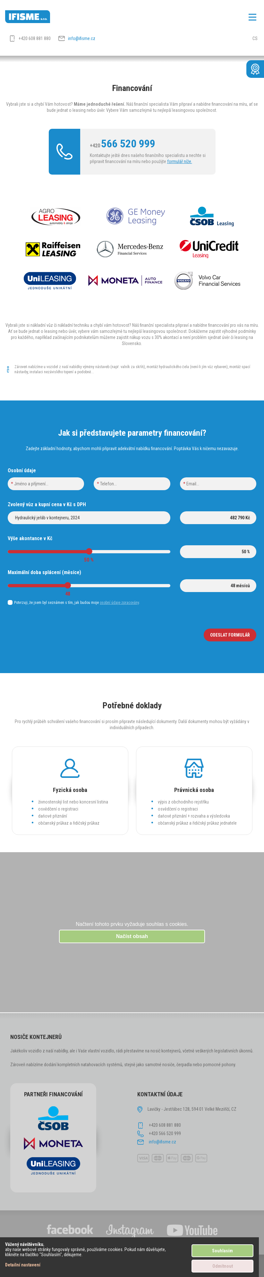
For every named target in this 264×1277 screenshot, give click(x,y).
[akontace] (218, 551)
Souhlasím (222, 1250)
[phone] (132, 483)
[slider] (89, 551)
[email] (218, 483)
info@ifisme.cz (81, 38)
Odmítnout (222, 1266)
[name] (46, 483)
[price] (218, 517)
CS (255, 38)
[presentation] (56, 634)
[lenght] (218, 585)
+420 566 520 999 (165, 1133)
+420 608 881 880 (35, 38)
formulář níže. (179, 161)
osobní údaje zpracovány (119, 602)
